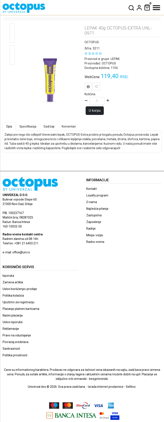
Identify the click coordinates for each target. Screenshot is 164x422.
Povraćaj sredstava (15, 342)
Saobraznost (11, 348)
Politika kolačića (13, 295)
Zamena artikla (13, 282)
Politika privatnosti (15, 355)
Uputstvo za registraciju (18, 302)
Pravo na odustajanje (17, 335)
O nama (91, 202)
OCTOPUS (92, 42)
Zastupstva (94, 215)
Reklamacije (11, 328)
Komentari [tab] (69, 126)
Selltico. (131, 386)
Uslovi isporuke (13, 322)
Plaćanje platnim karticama (21, 309)
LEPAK (115, 59)
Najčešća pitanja (97, 208)
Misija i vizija (94, 235)
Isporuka (8, 275)
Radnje (91, 228)
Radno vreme (95, 242)
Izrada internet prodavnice (105, 386)
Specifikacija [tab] (27, 126)
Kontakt (91, 188)
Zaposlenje (93, 222)
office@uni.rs (21, 252)
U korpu (95, 110)
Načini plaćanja (13, 315)
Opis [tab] (9, 126)
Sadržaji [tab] (49, 126)
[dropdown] (139, 7)
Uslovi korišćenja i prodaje (20, 289)
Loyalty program (97, 195)
